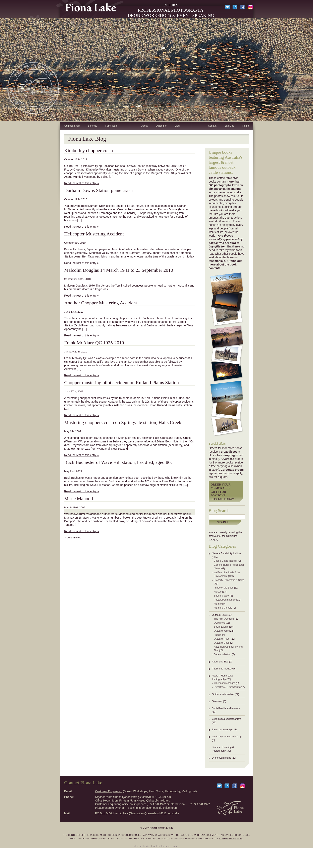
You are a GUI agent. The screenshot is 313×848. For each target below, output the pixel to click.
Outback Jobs (221, 630)
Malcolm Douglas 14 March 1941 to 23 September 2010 (118, 270)
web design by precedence (166, 846)
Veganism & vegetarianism (226, 719)
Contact (212, 125)
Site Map (229, 125)
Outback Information (223, 694)
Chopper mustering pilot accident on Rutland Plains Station (121, 382)
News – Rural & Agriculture (226, 553)
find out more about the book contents (225, 264)
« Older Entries (73, 537)
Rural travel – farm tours (227, 687)
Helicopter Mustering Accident (94, 233)
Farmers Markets (223, 607)
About (144, 125)
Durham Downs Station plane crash (98, 190)
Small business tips (222, 729)
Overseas (217, 701)
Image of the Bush (223, 587)
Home (245, 125)
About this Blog (220, 661)
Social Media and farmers (226, 708)
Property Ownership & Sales (229, 580)
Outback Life (219, 615)
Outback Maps (221, 642)
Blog (177, 125)
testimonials (217, 260)
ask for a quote (218, 477)
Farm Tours (111, 125)
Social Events (221, 626)
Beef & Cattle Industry (225, 560)
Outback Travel (222, 638)
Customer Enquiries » (108, 791)
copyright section (230, 838)
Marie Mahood (78, 498)
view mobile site (141, 846)
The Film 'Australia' (224, 618)
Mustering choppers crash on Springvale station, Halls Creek (122, 422)
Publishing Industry (222, 668)
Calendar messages (224, 683)
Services (92, 125)
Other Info (161, 125)
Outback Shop (72, 125)
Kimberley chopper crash (88, 150)
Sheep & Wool (221, 595)
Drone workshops (221, 757)
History (217, 634)
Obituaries (219, 622)
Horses (218, 591)
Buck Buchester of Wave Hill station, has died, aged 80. (118, 462)
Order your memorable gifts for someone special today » (223, 492)
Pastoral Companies (225, 599)
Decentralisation (222, 654)
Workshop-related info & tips (227, 736)
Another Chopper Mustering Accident (100, 302)
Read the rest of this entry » (81, 183)
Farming (218, 603)
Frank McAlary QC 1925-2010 (94, 342)
